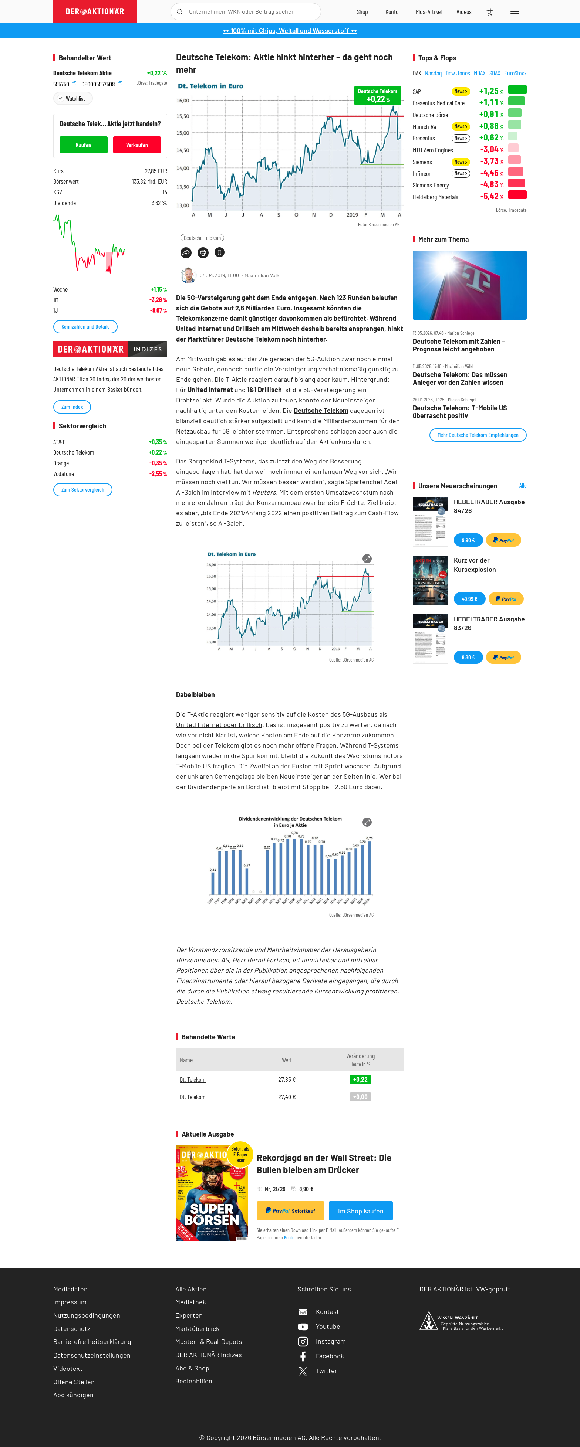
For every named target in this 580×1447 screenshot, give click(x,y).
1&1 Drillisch (264, 389)
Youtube (318, 1326)
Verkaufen (137, 144)
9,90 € (468, 539)
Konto (289, 1237)
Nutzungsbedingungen (86, 1315)
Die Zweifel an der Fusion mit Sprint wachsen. (305, 766)
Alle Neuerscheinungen (514, 486)
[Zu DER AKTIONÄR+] (428, 11)
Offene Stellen (74, 1382)
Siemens (422, 162)
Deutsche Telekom (202, 237)
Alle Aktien (191, 1289)
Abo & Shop (192, 1368)
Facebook (320, 1356)
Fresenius (424, 138)
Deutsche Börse (430, 115)
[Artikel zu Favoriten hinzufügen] (220, 252)
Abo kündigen (73, 1394)
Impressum (70, 1302)
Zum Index (72, 406)
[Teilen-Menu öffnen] (186, 252)
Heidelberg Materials (435, 197)
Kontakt (318, 1311)
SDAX (494, 73)
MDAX (480, 73)
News (461, 91)
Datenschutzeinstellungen (92, 1355)
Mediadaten (70, 1289)
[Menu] (513, 11)
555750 (64, 83)
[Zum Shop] (362, 11)
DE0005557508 (101, 83)
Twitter (317, 1370)
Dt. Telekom (193, 1079)
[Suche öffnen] (180, 11)
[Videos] (464, 11)
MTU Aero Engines (433, 150)
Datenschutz (71, 1328)
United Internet (210, 389)
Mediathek (190, 1302)
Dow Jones (458, 73)
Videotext (67, 1368)
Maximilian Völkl (262, 275)
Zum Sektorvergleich (82, 489)
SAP (417, 91)
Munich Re (424, 126)
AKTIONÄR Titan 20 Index (81, 379)
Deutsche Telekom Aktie (82, 73)
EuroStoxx (515, 73)
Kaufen (83, 144)
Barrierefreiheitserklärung (92, 1341)
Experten (189, 1315)
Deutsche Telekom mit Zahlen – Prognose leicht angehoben (459, 345)
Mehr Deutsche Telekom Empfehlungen (478, 434)
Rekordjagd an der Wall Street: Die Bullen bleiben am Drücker (324, 1163)
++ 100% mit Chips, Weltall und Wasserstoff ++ (290, 30)
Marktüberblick (197, 1328)
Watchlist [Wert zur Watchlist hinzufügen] (75, 98)
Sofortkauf (290, 1210)
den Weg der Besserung (326, 461)
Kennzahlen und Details (85, 326)
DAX (417, 73)
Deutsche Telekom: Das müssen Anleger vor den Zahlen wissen (460, 378)
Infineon (422, 173)
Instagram (321, 1341)
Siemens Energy (431, 185)
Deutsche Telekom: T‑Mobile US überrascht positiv (460, 411)
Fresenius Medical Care (439, 103)
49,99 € (470, 598)
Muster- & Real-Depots (208, 1341)
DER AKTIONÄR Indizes (208, 1355)
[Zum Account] (391, 11)
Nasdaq (433, 73)
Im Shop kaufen (361, 1211)
